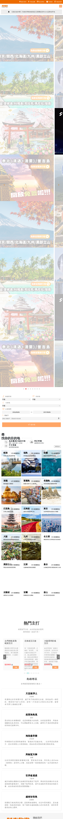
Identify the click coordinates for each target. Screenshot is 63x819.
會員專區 (40, 2)
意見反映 (36, 507)
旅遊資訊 (12, 560)
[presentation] (4, 38)
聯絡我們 (58, 2)
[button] (24, 63)
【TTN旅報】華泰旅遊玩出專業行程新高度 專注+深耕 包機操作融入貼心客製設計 (31, 10)
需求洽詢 (36, 503)
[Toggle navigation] (60, 6)
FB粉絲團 (31, 2)
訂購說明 (19, 560)
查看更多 (57, 121)
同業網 (49, 2)
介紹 (16, 349)
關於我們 (22, 2)
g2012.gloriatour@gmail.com (42, 511)
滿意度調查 (27, 560)
